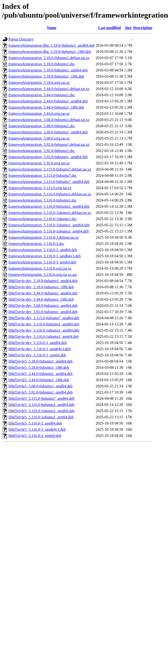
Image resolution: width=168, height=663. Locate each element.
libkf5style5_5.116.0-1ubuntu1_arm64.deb (41, 417)
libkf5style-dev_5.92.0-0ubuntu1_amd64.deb (42, 312)
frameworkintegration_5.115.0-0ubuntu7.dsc (42, 175)
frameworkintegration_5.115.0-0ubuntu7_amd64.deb (48, 182)
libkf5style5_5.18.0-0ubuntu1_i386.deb (38, 367)
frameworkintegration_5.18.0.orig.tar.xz (39, 83)
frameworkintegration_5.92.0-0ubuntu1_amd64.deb (48, 157)
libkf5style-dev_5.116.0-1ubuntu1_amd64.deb (43, 330)
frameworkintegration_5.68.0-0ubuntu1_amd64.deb (48, 132)
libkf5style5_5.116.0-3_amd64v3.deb (37, 429)
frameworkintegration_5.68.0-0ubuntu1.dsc (41, 126)
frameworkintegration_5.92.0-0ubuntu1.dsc (41, 151)
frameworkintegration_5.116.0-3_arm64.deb (42, 262)
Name (51, 28)
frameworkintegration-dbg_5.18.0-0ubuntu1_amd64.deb (51, 45)
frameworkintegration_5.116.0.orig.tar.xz (39, 268)
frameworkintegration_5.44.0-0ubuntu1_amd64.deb (48, 101)
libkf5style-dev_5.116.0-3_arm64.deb (37, 355)
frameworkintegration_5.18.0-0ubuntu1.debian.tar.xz (48, 58)
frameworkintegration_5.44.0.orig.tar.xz (39, 113)
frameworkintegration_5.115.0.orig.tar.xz (39, 188)
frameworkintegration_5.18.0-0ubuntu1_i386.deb (46, 76)
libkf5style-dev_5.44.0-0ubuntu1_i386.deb (41, 299)
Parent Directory (21, 39)
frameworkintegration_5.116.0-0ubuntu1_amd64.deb (48, 206)
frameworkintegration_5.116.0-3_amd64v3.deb (44, 256)
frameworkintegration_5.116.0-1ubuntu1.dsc (42, 219)
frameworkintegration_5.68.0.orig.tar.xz (39, 138)
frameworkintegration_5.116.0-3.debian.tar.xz (43, 237)
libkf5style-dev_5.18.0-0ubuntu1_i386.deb (41, 287)
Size (128, 28)
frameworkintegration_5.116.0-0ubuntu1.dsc (42, 200)
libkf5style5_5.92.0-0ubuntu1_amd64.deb (40, 392)
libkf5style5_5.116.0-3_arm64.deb (34, 436)
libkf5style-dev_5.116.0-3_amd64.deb (37, 343)
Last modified (109, 28)
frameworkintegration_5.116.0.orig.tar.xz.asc (42, 275)
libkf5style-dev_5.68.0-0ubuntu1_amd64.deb (42, 306)
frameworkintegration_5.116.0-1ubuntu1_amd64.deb (48, 225)
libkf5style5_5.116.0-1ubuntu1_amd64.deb (41, 411)
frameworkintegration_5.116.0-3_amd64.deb (42, 250)
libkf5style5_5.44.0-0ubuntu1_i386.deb (38, 380)
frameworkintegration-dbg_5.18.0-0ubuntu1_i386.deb (49, 52)
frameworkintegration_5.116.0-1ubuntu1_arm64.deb (48, 231)
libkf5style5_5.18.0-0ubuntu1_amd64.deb (40, 361)
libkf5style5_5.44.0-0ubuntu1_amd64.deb (40, 374)
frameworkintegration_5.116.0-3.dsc (36, 244)
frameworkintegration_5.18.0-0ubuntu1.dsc (41, 64)
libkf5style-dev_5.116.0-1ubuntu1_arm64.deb (43, 336)
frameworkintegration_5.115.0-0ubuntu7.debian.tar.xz (49, 169)
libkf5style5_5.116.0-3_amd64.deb (35, 423)
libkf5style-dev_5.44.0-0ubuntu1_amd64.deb (42, 293)
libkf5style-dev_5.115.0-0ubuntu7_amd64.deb (43, 318)
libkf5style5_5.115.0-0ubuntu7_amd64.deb (41, 398)
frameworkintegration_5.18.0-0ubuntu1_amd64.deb (48, 70)
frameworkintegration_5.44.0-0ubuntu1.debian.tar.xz (48, 89)
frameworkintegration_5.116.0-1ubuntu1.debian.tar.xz (49, 213)
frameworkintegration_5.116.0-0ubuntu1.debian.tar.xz (49, 194)
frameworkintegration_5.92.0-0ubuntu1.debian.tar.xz (48, 144)
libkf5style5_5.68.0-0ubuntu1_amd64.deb (40, 386)
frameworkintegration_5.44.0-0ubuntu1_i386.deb (46, 107)
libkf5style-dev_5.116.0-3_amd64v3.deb (39, 349)
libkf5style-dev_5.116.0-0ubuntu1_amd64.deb (43, 324)
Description (142, 28)
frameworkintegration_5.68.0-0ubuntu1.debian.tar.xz (48, 120)
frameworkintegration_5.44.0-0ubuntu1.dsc (41, 95)
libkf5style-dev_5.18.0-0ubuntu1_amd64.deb (42, 281)
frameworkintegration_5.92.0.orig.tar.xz (39, 163)
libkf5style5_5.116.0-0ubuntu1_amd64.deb (41, 405)
